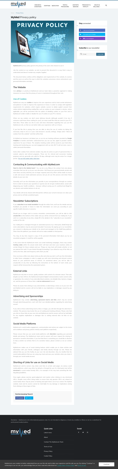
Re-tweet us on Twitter (87, 34)
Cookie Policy (48, 456)
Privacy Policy (48, 451)
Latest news (48, 432)
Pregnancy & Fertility (86, 5)
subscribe (100, 54)
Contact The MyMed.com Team (53, 442)
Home (12, 13)
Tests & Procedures (65, 5)
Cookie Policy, (61, 465)
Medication (55, 5)
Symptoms (47, 5)
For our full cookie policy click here (28, 158)
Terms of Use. (82, 465)
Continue (106, 464)
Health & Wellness (97, 5)
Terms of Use (48, 446)
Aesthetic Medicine (76, 5)
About (46, 437)
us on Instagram (86, 38)
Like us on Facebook (86, 30)
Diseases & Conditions (37, 5)
